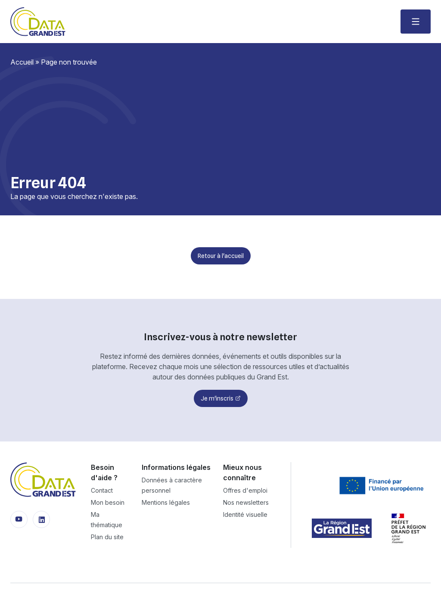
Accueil (22, 62)
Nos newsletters (246, 502)
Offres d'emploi (245, 490)
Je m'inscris (217, 398)
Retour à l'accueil (221, 255)
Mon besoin (107, 502)
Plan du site (107, 537)
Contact (102, 490)
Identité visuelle (245, 514)
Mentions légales (166, 502)
